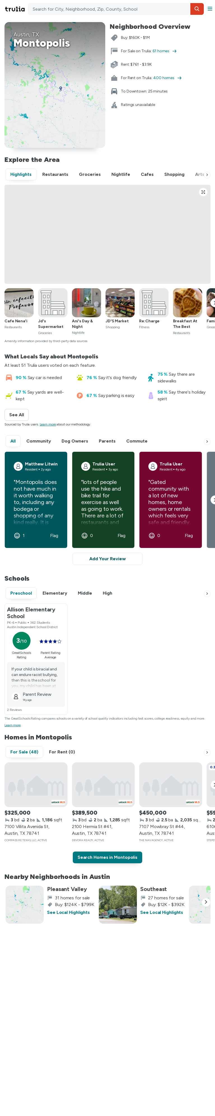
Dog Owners (75, 441)
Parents (107, 441)
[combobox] (116, 9)
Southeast (153, 889)
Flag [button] (54, 535)
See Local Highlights (68, 912)
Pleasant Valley (67, 889)
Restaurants (55, 174)
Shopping (174, 174)
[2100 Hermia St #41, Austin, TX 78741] (103, 784)
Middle (85, 593)
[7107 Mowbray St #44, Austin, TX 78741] (170, 784)
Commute (137, 441)
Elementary (55, 593)
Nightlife (120, 174)
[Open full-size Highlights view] (203, 192)
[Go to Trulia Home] (15, 9)
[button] (197, 9)
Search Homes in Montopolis (107, 857)
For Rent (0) (62, 752)
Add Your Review (107, 558)
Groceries (90, 174)
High (107, 593)
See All (19, 414)
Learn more (48, 424)
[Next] (207, 175)
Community (38, 441)
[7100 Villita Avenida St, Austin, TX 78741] (35, 784)
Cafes (147, 174)
